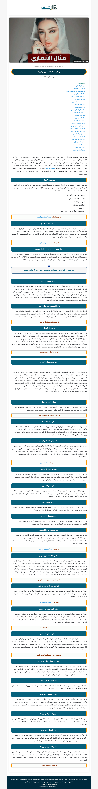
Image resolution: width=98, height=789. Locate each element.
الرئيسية (61, 66)
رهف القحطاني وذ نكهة (46, 549)
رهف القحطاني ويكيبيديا (44, 217)
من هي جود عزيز (44, 243)
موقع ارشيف (50, 168)
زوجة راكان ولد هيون (46, 602)
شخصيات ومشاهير (53, 66)
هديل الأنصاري (44, 463)
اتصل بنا (43, 784)
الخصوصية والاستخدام (51, 784)
